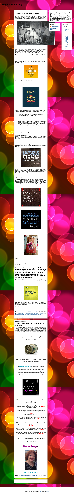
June (66, 46)
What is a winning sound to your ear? (27, 13)
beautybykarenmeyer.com (19, 282)
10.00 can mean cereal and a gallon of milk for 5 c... (67, 39)
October (66, 29)
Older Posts (44, 481)
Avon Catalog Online (21, 476)
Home (31, 481)
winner (21, 315)
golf (44, 313)
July (66, 44)
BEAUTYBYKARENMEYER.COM (25, 366)
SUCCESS (17, 315)
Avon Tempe (41, 313)
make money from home (31, 314)
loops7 (40, 491)
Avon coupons (28, 476)
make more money (39, 314)
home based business (23, 314)
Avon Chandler (20, 313)
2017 (65, 26)
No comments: (34, 311)
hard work (17, 314)
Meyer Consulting (12, 4)
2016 (65, 27)
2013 (65, 48)
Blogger (47, 491)
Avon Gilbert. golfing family (28, 313)
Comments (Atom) (33, 484)
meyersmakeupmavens (55, 27)
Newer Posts (18, 481)
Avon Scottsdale (36, 313)
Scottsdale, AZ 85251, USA (23, 317)
